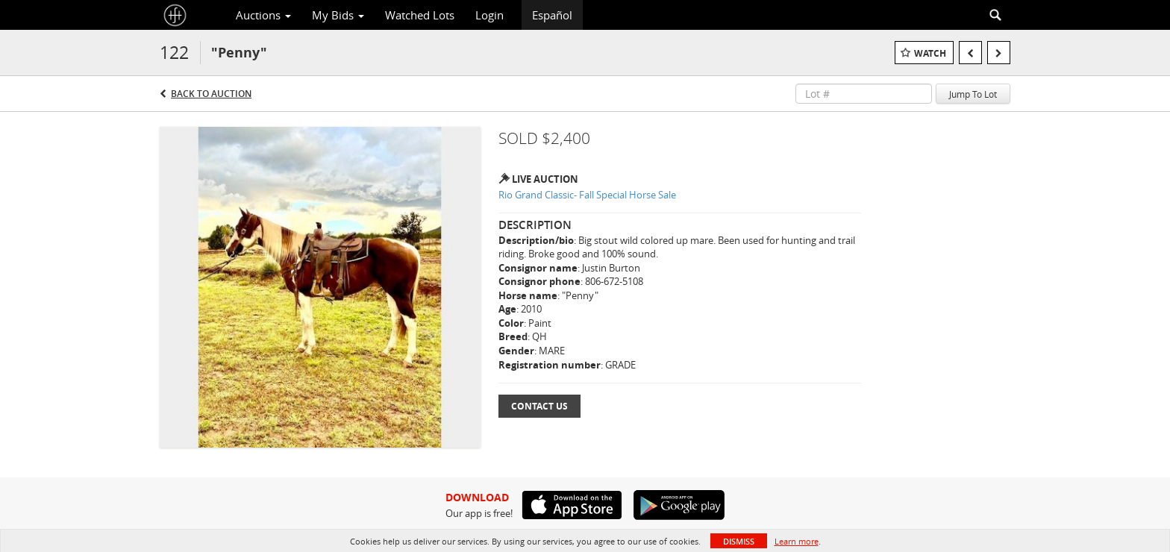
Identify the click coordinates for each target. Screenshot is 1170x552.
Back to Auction (211, 93)
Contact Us (539, 406)
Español (552, 14)
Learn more (797, 541)
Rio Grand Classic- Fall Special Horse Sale (587, 194)
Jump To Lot (973, 94)
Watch (930, 53)
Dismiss (738, 541)
